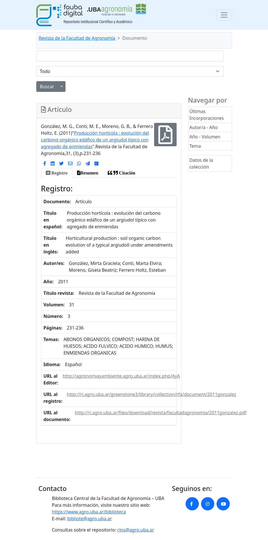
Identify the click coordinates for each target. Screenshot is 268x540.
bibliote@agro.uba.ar (89, 518)
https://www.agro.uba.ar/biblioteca (89, 512)
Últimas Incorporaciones (207, 114)
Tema (195, 146)
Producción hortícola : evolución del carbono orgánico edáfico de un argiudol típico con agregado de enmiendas (95, 140)
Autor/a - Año (204, 127)
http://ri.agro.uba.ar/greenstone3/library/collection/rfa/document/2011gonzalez (151, 394)
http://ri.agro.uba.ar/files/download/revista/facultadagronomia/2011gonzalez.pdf (160, 413)
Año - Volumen (205, 137)
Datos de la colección (201, 163)
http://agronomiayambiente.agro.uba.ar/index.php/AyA (121, 376)
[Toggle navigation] (224, 15)
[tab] (56, 173)
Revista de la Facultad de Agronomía (77, 38)
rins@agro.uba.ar (135, 530)
